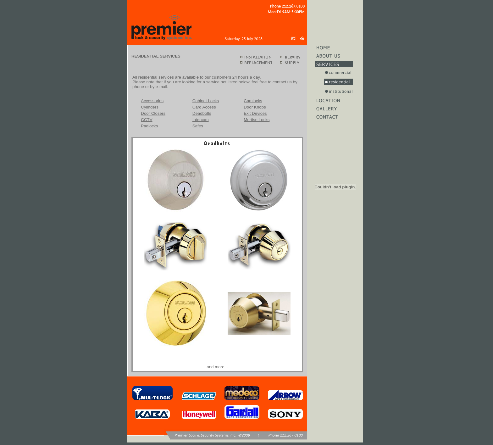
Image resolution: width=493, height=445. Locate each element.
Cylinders (149, 107)
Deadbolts (201, 113)
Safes (197, 126)
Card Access (204, 107)
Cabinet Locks (205, 100)
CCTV (146, 119)
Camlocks (253, 100)
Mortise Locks (256, 119)
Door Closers (153, 113)
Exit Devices (255, 113)
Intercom (200, 119)
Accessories (152, 100)
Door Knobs (255, 107)
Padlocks (149, 126)
